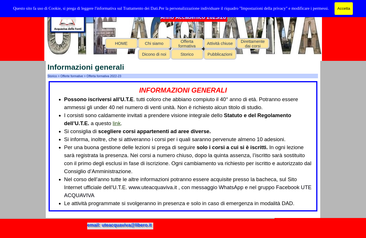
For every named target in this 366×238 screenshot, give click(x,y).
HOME (121, 43)
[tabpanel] (183, 146)
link (117, 123)
